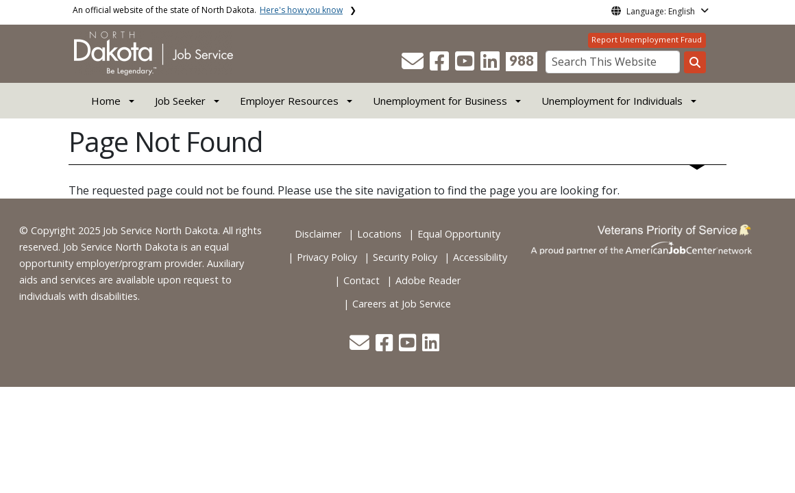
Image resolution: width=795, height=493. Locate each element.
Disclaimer (318, 233)
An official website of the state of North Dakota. (208, 10)
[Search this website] (695, 62)
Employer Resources (289, 101)
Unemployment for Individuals (612, 101)
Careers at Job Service (401, 303)
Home (106, 101)
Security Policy (405, 257)
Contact (361, 280)
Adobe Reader (428, 280)
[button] (414, 65)
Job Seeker (180, 101)
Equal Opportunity (458, 233)
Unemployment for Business (440, 101)
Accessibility (480, 257)
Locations (379, 233)
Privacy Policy (327, 257)
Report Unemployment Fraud (646, 39)
